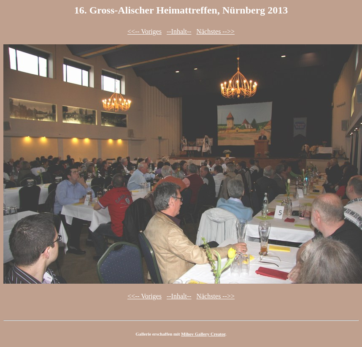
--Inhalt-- (179, 31)
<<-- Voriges (144, 31)
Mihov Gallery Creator (203, 333)
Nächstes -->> (216, 31)
